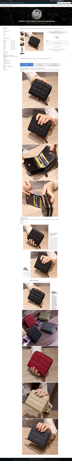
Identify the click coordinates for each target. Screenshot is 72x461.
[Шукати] (70, 3)
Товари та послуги (25, 28)
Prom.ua (41, 458)
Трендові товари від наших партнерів (35, 28)
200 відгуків (54, 0)
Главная (52, 5)
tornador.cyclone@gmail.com (8, 66)
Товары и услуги (58, 5)
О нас (64, 5)
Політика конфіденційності (54, 459)
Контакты (68, 5)
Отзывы (4, 35)
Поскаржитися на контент (45, 459)
